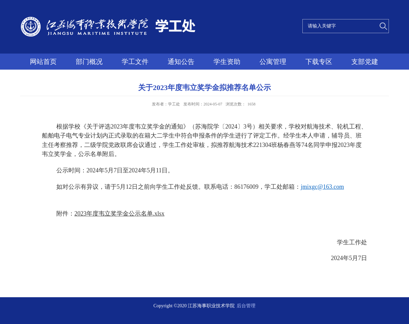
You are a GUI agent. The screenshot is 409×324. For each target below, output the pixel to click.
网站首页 (43, 61)
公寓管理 (272, 61)
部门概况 (89, 61)
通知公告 (181, 61)
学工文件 (135, 61)
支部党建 (364, 61)
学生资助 (227, 61)
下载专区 (318, 61)
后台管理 (246, 305)
